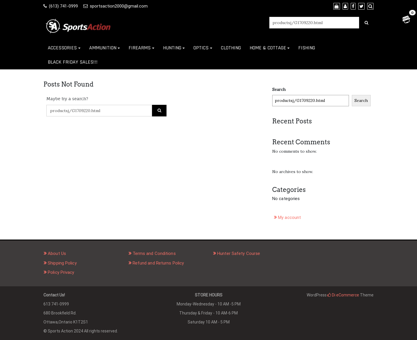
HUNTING (172, 47)
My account (289, 217)
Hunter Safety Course (238, 253)
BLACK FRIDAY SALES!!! (73, 62)
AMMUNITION (102, 47)
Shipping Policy (62, 263)
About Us (57, 253)
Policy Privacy (61, 272)
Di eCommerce (343, 295)
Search (279, 89)
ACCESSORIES (62, 47)
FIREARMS (140, 47)
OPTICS (201, 47)
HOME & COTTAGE (268, 47)
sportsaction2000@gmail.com (119, 6)
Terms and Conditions (154, 253)
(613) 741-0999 (63, 6)
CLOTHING (231, 47)
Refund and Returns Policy (158, 263)
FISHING (306, 47)
